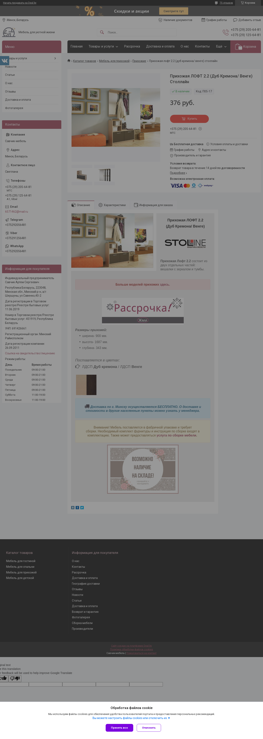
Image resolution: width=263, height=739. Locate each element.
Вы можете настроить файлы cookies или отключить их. (130, 718)
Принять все (119, 727)
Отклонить (149, 727)
